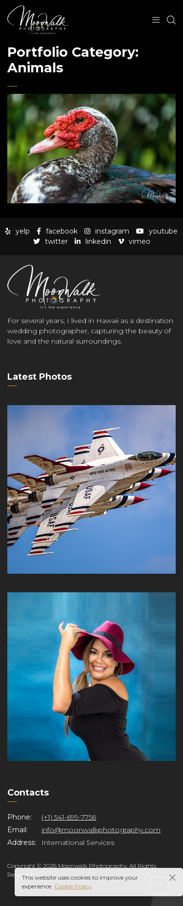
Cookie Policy (73, 886)
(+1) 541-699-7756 (68, 817)
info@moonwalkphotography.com (101, 829)
